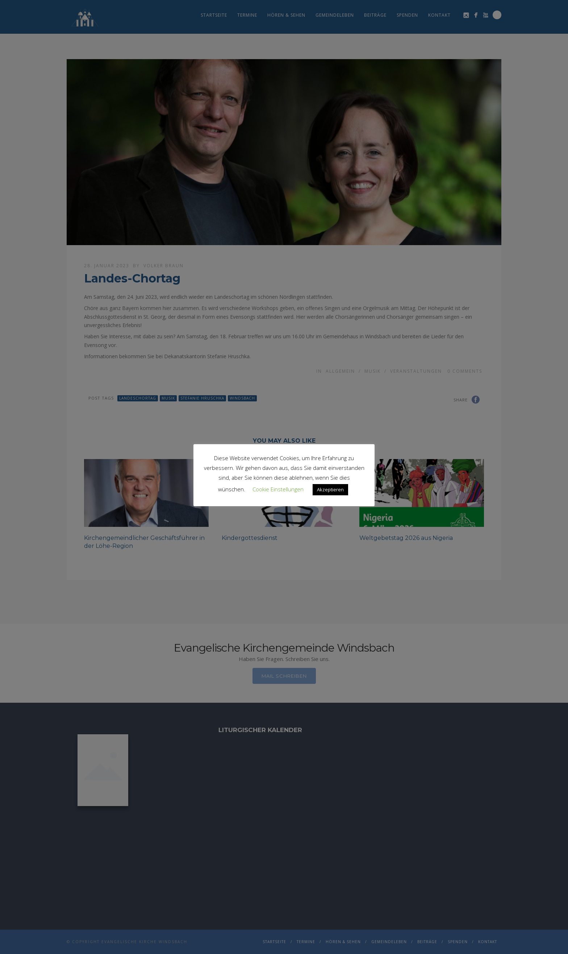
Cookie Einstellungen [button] (278, 489)
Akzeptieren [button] (330, 489)
